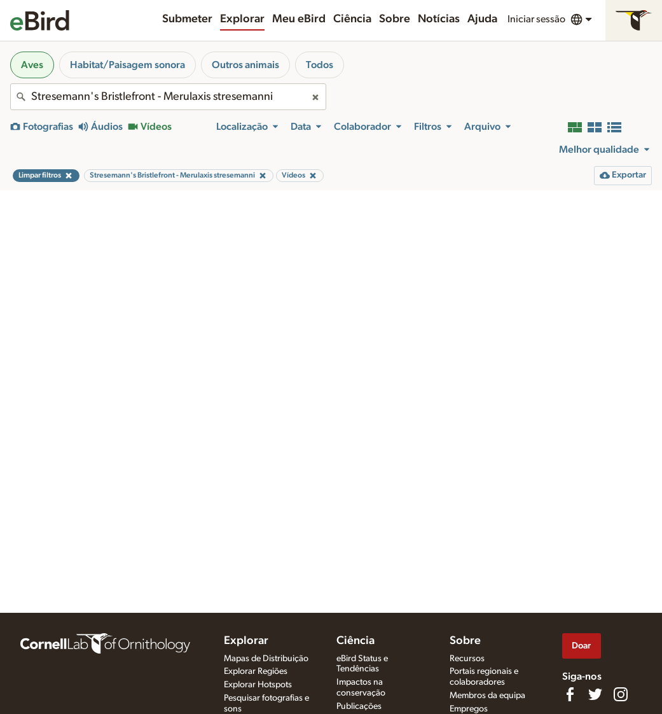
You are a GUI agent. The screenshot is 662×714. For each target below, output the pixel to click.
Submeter (187, 19)
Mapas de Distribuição (266, 658)
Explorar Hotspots (258, 684)
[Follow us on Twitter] (595, 694)
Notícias (439, 19)
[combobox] (168, 96)
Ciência (352, 19)
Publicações (359, 706)
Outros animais (245, 65)
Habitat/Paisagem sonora (127, 65)
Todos (319, 65)
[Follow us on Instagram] (620, 694)
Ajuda (482, 19)
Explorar (242, 19)
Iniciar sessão (536, 19)
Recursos (467, 658)
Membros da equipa (487, 695)
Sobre (394, 19)
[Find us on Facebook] (569, 694)
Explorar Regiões (255, 671)
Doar (581, 645)
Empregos (469, 708)
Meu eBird (299, 19)
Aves (32, 65)
